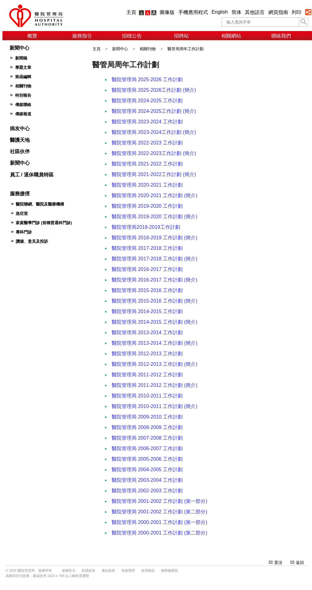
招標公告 (132, 35)
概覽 (32, 35)
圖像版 (167, 12)
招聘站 (181, 35)
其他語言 (255, 12)
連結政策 (108, 570)
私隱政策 (88, 570)
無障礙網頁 (169, 570)
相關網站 (231, 35)
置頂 (275, 562)
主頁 (131, 12)
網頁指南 (278, 12)
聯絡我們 (281, 35)
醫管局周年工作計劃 (185, 49)
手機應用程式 (193, 12)
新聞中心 (120, 49)
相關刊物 (148, 49)
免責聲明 (128, 570)
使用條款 (148, 570)
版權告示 (69, 570)
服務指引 (82, 35)
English (219, 12)
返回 (297, 562)
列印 (296, 12)
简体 (236, 12)
